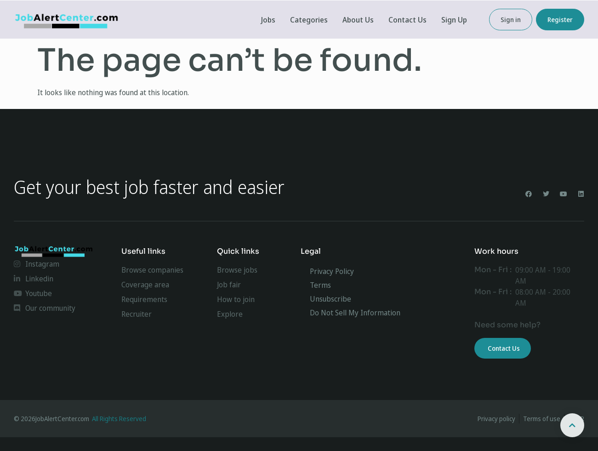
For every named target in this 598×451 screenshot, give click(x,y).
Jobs (268, 20)
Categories (309, 20)
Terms (320, 285)
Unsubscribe (330, 299)
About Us (358, 20)
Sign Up (454, 20)
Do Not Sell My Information (355, 313)
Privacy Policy (332, 271)
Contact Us (407, 20)
